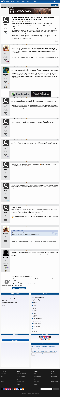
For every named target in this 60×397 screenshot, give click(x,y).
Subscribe (55, 389)
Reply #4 (13, 118)
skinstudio (42, 351)
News (28, 1)
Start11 (2, 376)
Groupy (2, 382)
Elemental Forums (26, 21)
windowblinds (38, 346)
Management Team (37, 376)
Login (13, 7)
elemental (33, 353)
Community (23, 1)
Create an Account (54, 376)
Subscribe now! (15, 340)
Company (36, 371)
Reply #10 (13, 250)
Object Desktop (3, 373)
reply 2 (22, 230)
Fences (2, 378)
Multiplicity (2, 381)
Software (12, 1)
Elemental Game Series (16, 14)
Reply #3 (13, 97)
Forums (35, 386)
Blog (31, 1)
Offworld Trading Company (21, 382)
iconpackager (34, 351)
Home (3, 14)
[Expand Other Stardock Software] (32, 318)
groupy (43, 348)
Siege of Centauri (20, 384)
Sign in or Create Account (19, 288)
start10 (43, 349)
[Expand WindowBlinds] (32, 328)
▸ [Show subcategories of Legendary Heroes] (35, 15)
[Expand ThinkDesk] (32, 302)
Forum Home (5, 7)
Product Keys (53, 378)
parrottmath (6, 74)
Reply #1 (13, 44)
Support (35, 1)
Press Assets (36, 381)
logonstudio (38, 353)
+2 (5, 31)
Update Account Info (54, 381)
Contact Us (36, 384)
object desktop (44, 353)
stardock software (52, 346)
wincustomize (52, 349)
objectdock (33, 348)
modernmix (53, 353)
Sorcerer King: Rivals (20, 386)
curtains (49, 353)
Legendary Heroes (32, 14)
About (35, 373)
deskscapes (50, 348)
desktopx (47, 349)
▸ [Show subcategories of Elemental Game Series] (20, 15)
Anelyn (5, 24)
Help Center (53, 373)
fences (33, 346)
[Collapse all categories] (58, 295)
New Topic (54, 5)
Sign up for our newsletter (33, 389)
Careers (35, 378)
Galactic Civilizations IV (21, 376)
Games (17, 1)
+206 (6, 81)
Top (57, 44)
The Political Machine (20, 381)
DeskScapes (3, 379)
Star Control (19, 379)
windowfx (55, 351)
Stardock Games (7, 14)
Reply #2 (13, 66)
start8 (46, 348)
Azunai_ (6, 147)
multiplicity (38, 348)
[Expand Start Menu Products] (32, 323)
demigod (51, 351)
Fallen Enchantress (24, 14)
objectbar (33, 354)
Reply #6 (13, 161)
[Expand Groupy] (32, 313)
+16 (5, 59)
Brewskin (5, 52)
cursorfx (47, 351)
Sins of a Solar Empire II (21, 378)
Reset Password (53, 379)
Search (10, 7)
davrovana (5, 257)
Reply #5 (13, 139)
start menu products (44, 346)
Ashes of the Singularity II (21, 373)
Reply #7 (13, 182)
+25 (5, 154)
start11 (39, 351)
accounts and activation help (36, 349)
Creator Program (37, 382)
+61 (5, 265)
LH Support (38, 14)
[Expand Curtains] (32, 305)
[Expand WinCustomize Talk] (32, 326)
